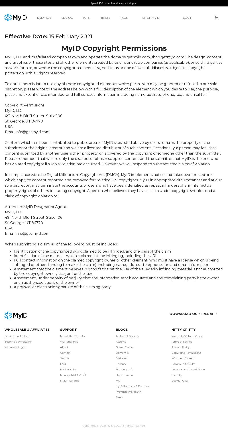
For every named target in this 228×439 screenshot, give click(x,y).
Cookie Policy (180, 380)
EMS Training (68, 369)
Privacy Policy (180, 347)
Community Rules (183, 363)
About (64, 347)
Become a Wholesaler (18, 341)
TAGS (124, 18)
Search (64, 358)
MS (118, 380)
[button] (153, 17)
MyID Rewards (69, 380)
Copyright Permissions (186, 352)
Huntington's (124, 369)
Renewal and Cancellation (188, 369)
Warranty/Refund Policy (187, 336)
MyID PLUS (44, 18)
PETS (86, 18)
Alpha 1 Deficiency (127, 336)
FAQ (63, 363)
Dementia (122, 352)
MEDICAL (67, 18)
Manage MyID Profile (73, 375)
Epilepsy (121, 363)
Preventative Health (128, 391)
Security (176, 375)
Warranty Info (69, 341)
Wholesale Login (14, 347)
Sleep (119, 397)
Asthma (121, 341)
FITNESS (105, 18)
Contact (65, 352)
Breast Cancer (125, 347)
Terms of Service (181, 341)
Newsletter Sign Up (72, 336)
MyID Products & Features (132, 386)
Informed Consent (183, 358)
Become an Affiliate (16, 336)
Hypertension (124, 375)
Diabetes (121, 358)
